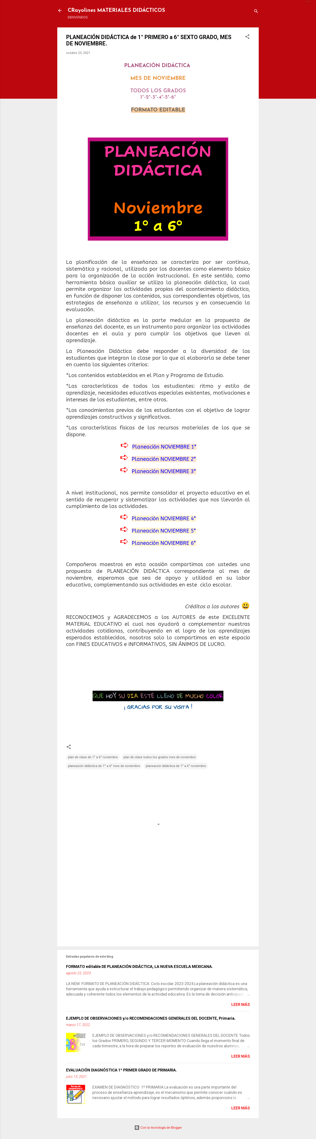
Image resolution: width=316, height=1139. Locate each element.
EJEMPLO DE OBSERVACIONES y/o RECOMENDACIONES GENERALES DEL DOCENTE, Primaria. (150, 1018)
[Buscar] (256, 12)
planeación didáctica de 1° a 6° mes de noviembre (104, 766)
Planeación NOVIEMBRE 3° (164, 471)
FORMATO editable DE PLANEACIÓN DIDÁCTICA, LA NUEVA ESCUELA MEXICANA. (139, 966)
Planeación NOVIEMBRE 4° (164, 518)
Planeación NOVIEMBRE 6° (164, 543)
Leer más (240, 1004)
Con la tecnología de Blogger (158, 1128)
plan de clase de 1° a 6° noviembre (93, 757)
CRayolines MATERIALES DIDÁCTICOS (116, 10)
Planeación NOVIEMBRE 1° (164, 447)
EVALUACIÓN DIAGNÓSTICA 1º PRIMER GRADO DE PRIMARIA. (121, 1070)
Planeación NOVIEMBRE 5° (164, 531)
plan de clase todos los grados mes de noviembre (160, 757)
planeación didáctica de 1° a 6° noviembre (176, 766)
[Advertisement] (158, 905)
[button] (247, 37)
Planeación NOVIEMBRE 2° (164, 459)
